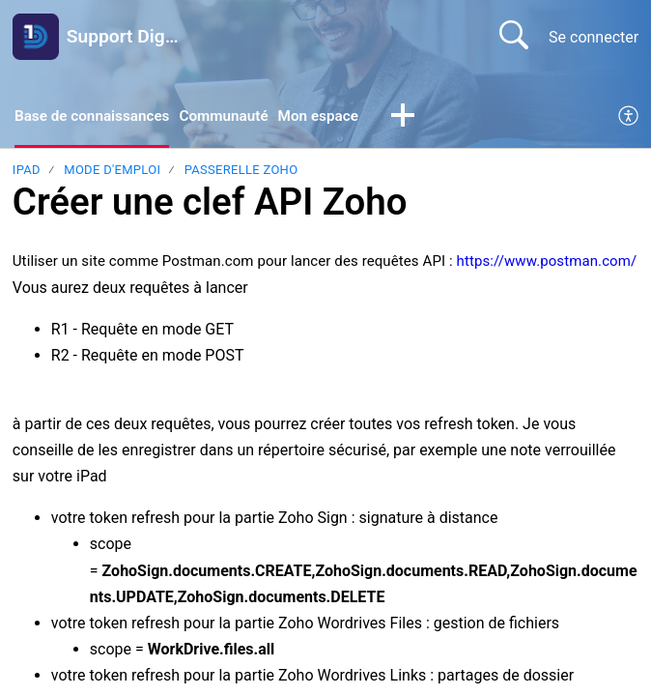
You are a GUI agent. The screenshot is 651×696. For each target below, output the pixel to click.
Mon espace (332, 116)
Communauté (233, 116)
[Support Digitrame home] (36, 37)
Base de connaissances (95, 116)
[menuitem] (629, 117)
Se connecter (593, 37)
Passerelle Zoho (241, 171)
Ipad (27, 171)
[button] (418, 118)
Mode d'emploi (112, 171)
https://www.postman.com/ (547, 263)
